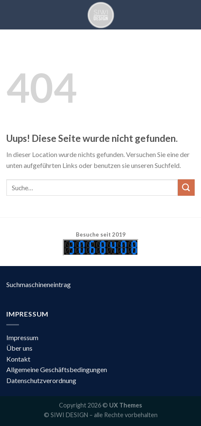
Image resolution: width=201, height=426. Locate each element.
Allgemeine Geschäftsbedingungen (56, 369)
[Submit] (186, 187)
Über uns (19, 348)
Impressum (22, 337)
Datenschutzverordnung (41, 380)
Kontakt (18, 359)
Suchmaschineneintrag (38, 284)
